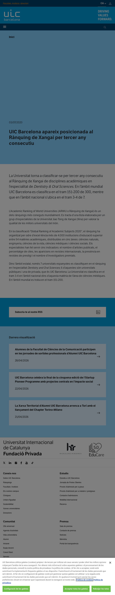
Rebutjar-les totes (101, 589)
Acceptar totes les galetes (76, 589)
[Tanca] (110, 562)
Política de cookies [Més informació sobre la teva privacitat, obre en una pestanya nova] (84, 580)
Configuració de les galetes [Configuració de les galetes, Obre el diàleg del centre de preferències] (16, 589)
